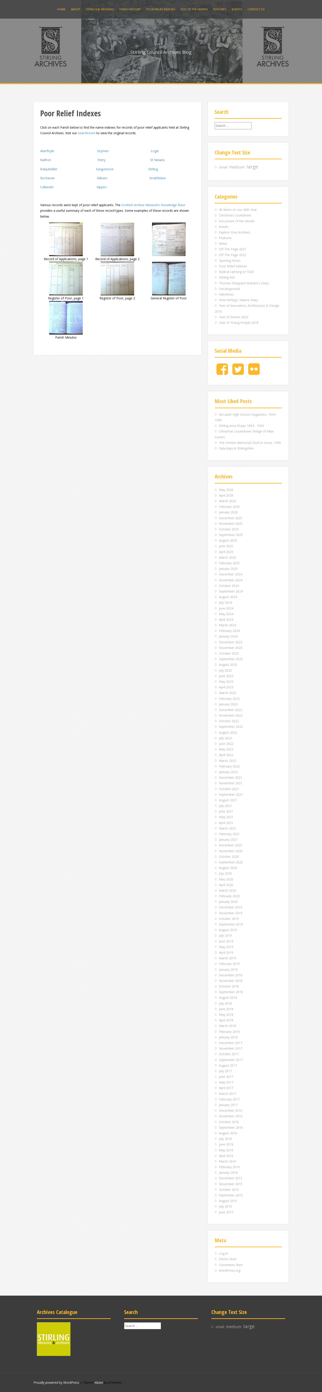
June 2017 (226, 1076)
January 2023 (228, 704)
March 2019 (227, 958)
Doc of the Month (194, 9)
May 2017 (226, 1082)
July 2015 (225, 1206)
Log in (223, 1253)
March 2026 (227, 501)
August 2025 (228, 540)
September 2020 (231, 862)
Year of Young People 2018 (238, 322)
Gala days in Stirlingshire (236, 448)
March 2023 (227, 693)
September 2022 (231, 726)
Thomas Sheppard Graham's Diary (244, 283)
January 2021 (228, 839)
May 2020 (226, 879)
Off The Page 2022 (232, 255)
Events (237, 9)
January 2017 (228, 1105)
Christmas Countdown (235, 215)
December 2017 (230, 1043)
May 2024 (226, 614)
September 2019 (231, 924)
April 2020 (226, 885)
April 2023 (226, 687)
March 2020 (227, 890)
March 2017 (227, 1094)
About (75, 9)
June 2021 (226, 811)
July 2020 (225, 873)
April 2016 (226, 1156)
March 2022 (227, 761)
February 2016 (229, 1167)
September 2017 (231, 1060)
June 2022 (226, 743)
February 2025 (229, 563)
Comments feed (230, 1265)
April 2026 (226, 495)
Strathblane (157, 178)
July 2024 (225, 602)
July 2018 (225, 1003)
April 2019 (226, 952)
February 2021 (229, 834)
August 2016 (228, 1133)
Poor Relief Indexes (160, 9)
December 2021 (230, 777)
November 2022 (230, 715)
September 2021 (231, 794)
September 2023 (231, 659)
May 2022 (226, 749)
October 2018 (229, 986)
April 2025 (226, 552)
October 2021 (229, 789)
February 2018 (229, 1031)
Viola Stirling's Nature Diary (238, 300)
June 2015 (226, 1212)
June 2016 (226, 1144)
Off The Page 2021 (232, 249)
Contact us (256, 9)
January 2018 (228, 1037)
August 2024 (228, 597)
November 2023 (230, 648)
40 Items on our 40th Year (238, 210)
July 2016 (225, 1139)
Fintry (101, 160)
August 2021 (228, 800)
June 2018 (226, 1009)
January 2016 (228, 1172)
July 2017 (225, 1071)
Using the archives (100, 9)
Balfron (45, 160)
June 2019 (226, 941)
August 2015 (228, 1201)
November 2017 (230, 1048)
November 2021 (230, 783)
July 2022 (225, 738)
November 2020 (230, 851)
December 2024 (230, 574)
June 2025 (226, 546)
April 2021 (226, 823)
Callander (47, 187)
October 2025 (229, 529)
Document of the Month (236, 221)
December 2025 (230, 518)
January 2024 (228, 636)
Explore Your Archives (234, 232)
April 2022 (226, 755)
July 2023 (225, 670)
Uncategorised (229, 289)
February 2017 (229, 1099)
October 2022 (229, 721)
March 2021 (227, 828)
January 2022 (228, 772)
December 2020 (230, 845)
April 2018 (226, 1020)
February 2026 (229, 506)
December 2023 (230, 642)
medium (237, 167)
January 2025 (228, 568)
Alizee (99, 1382)
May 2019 (226, 947)
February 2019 (229, 964)
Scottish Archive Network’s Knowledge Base (153, 205)
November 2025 (230, 523)
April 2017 (226, 1088)
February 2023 (229, 698)
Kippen (101, 187)
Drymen (103, 151)
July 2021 (225, 806)
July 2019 (225, 935)
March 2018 (227, 1026)
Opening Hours (230, 260)
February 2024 (229, 631)
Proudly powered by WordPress (56, 1382)
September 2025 (231, 535)
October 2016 (229, 1122)
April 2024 (226, 619)
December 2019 (230, 907)
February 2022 (229, 766)
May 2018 (226, 1014)
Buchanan (47, 178)
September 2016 (231, 1127)
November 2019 (230, 913)
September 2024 (231, 591)
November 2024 (230, 580)
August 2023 (228, 664)
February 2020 (229, 896)
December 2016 (230, 1110)
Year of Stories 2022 (233, 317)
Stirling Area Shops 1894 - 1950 (241, 426)
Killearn (102, 178)
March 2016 (227, 1161)
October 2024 (229, 586)
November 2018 (230, 981)
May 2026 (226, 490)
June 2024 (226, 608)
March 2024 (227, 625)
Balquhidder (48, 169)
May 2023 (226, 681)
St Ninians (157, 160)
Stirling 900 (227, 277)
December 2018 (230, 975)
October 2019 (229, 918)
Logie (155, 151)
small (223, 167)
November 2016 (230, 1116)
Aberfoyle (47, 151)
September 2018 (231, 992)
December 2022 (230, 710)
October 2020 (229, 856)
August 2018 (228, 997)
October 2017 (229, 1054)
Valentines (226, 294)
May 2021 (226, 817)
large (252, 167)
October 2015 (229, 1189)
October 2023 (229, 653)
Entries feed (227, 1259)
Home (61, 9)
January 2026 (228, 512)
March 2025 (227, 557)
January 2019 (228, 969)
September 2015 (231, 1195)
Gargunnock (104, 169)
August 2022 (228, 732)
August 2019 (228, 930)
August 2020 (228, 868)
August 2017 (228, 1065)
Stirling (153, 169)
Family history (130, 9)
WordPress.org (229, 1270)
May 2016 (226, 1150)
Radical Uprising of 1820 (236, 272)
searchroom (86, 133)
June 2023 (226, 676)
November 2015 (230, 1184)
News (223, 243)
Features (220, 9)
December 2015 (230, 1178)
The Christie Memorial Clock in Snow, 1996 (250, 443)
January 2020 (228, 901)
